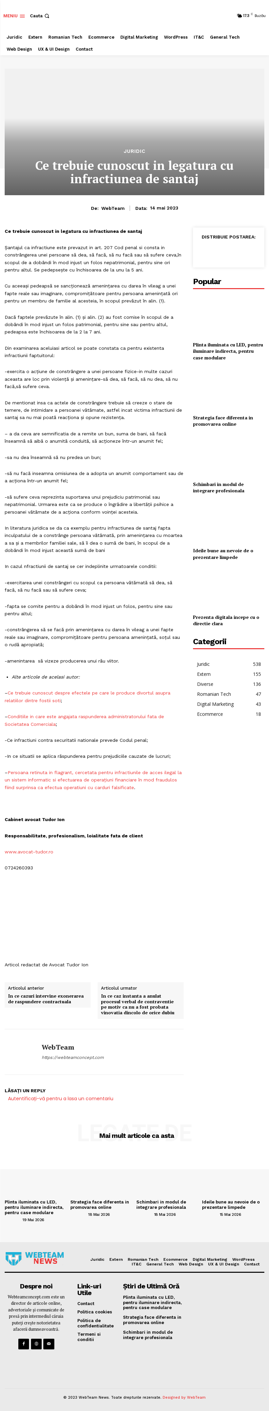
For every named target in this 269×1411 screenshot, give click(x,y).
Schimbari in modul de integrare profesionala (218, 487)
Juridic (134, 151)
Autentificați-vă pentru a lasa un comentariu (60, 1098)
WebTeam (113, 208)
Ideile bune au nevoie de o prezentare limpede (223, 553)
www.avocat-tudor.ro (29, 851)
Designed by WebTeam (184, 1397)
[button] (40, 15)
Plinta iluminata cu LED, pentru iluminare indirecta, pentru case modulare (228, 351)
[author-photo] (13, 1219)
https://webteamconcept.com (73, 1057)
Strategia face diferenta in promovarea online (223, 420)
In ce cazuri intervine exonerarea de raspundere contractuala (46, 999)
